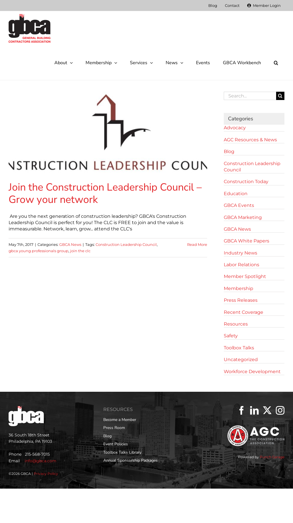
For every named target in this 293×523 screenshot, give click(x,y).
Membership (238, 288)
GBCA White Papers (246, 241)
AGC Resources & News (250, 139)
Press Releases (241, 300)
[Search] (280, 96)
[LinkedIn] (254, 410)
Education (236, 193)
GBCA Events (239, 205)
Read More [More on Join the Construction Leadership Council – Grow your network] (197, 244)
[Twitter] (267, 410)
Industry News (240, 253)
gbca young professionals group (38, 250)
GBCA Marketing (243, 217)
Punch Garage (272, 457)
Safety (231, 335)
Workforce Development (252, 371)
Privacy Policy (46, 473)
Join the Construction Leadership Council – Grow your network (105, 193)
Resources (236, 324)
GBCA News (70, 244)
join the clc (80, 250)
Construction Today (246, 181)
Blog (229, 151)
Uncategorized (241, 359)
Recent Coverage (243, 312)
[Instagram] (280, 410)
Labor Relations (241, 264)
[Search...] (250, 96)
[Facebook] (241, 410)
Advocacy (235, 127)
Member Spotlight (245, 276)
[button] (275, 63)
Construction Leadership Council (126, 244)
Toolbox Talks (239, 347)
